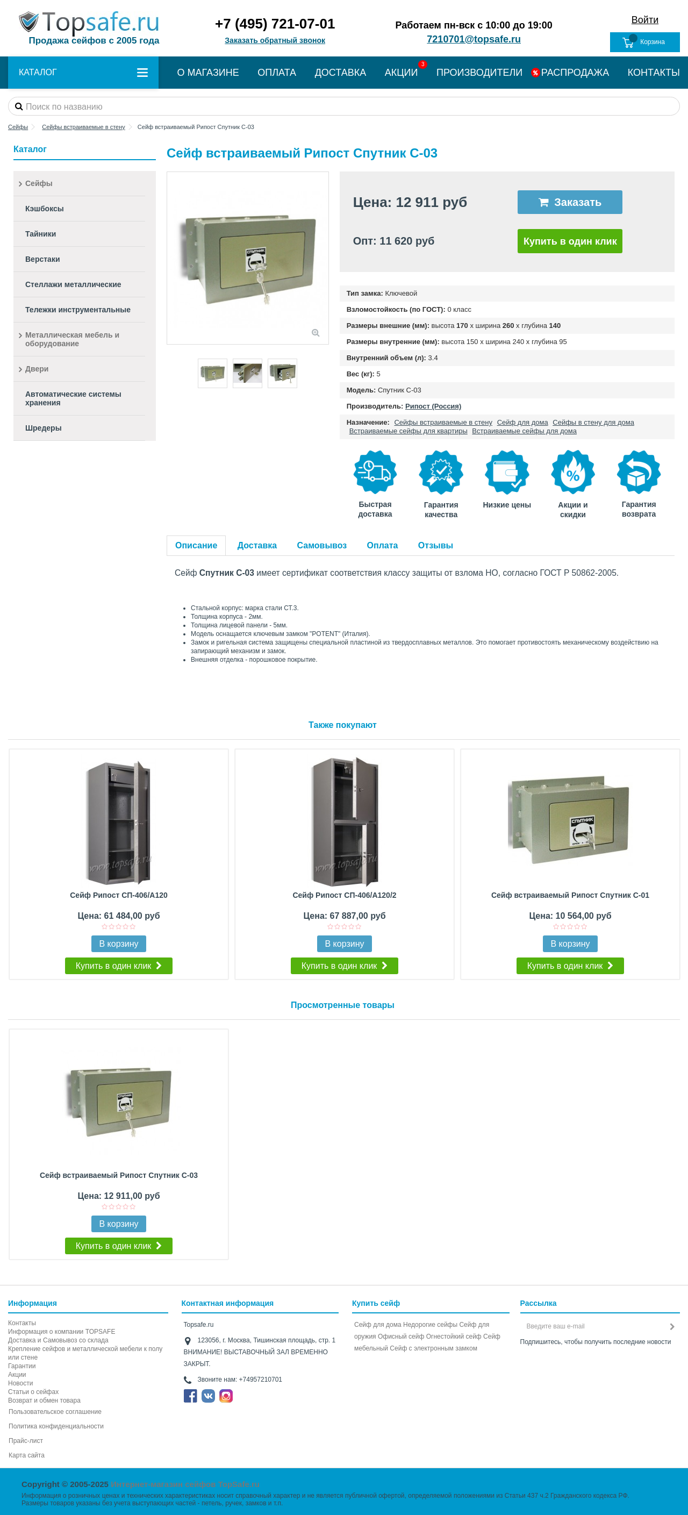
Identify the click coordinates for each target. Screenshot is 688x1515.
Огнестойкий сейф (454, 1336)
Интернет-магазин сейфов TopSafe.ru (185, 1484)
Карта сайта (27, 1455)
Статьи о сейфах (33, 1392)
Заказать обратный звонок (275, 40)
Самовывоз (322, 545)
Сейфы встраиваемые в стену (443, 422)
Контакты (22, 1323)
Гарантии (21, 1366)
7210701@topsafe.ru (474, 39)
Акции (17, 1374)
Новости (20, 1383)
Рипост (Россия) (433, 406)
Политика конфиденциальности (56, 1426)
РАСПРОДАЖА (575, 72)
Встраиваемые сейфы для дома (524, 431)
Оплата (382, 545)
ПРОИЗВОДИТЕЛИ (479, 72)
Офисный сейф (401, 1336)
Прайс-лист (26, 1441)
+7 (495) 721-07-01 (275, 24)
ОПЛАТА (276, 72)
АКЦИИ (401, 72)
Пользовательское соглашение (55, 1412)
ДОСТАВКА (341, 72)
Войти (645, 20)
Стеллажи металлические (73, 284)
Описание (196, 545)
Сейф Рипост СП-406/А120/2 (344, 895)
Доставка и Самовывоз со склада (58, 1340)
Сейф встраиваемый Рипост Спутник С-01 (570, 895)
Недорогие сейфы (430, 1324)
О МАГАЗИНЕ (208, 72)
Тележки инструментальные (78, 309)
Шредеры (43, 428)
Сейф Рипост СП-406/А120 (119, 895)
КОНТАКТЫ (654, 72)
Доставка (257, 545)
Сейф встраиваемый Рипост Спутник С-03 (119, 1175)
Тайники (40, 234)
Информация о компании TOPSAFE (61, 1331)
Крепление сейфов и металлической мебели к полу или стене (85, 1353)
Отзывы (435, 545)
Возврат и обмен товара (44, 1400)
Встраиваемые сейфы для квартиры (408, 431)
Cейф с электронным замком (433, 1348)
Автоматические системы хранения (73, 398)
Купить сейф (376, 1303)
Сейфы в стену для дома (593, 422)
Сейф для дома (522, 422)
